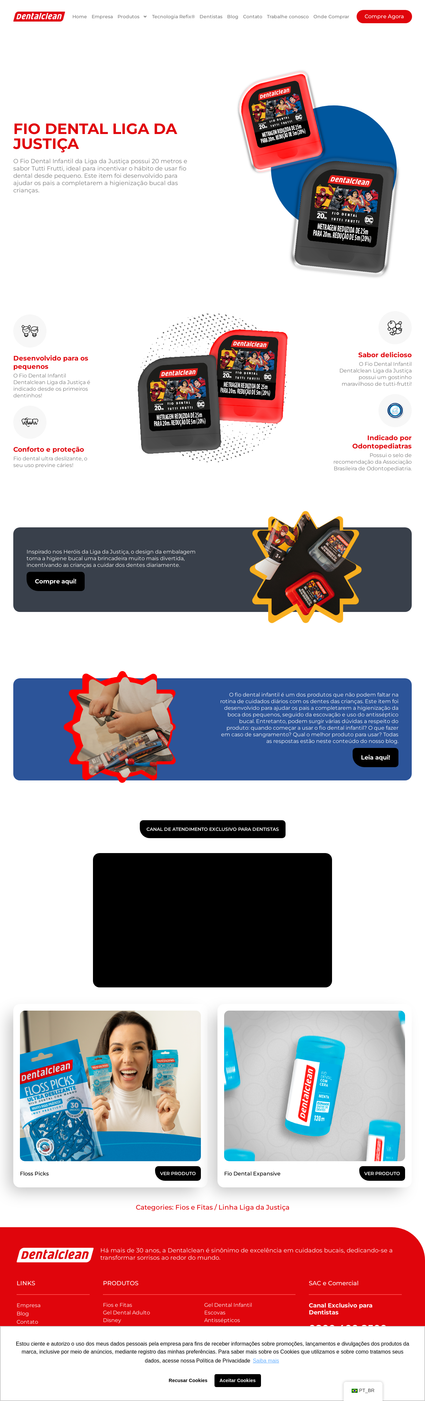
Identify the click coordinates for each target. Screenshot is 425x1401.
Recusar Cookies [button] (188, 1380)
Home (79, 17)
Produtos (132, 16)
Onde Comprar (331, 17)
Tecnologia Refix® (173, 17)
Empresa (102, 17)
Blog (232, 17)
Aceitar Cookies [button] (237, 1380)
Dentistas (211, 17)
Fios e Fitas (194, 1207)
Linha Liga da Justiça (254, 1207)
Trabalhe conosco (288, 17)
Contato (252, 17)
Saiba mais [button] (266, 1361)
